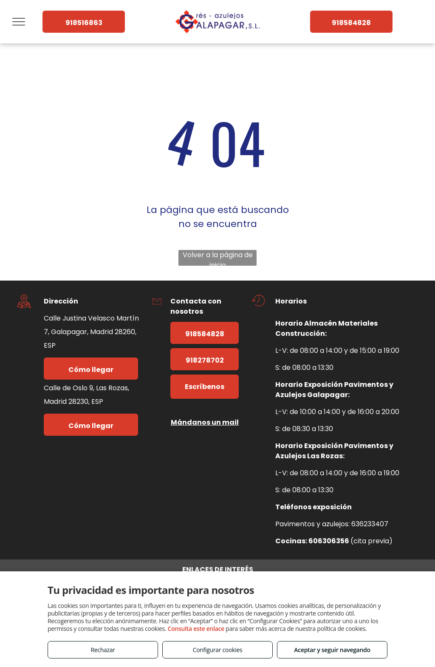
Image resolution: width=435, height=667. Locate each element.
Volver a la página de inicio (218, 258)
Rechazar (102, 650)
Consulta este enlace (196, 628)
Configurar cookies (218, 650)
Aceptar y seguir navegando (332, 650)
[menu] (19, 22)
